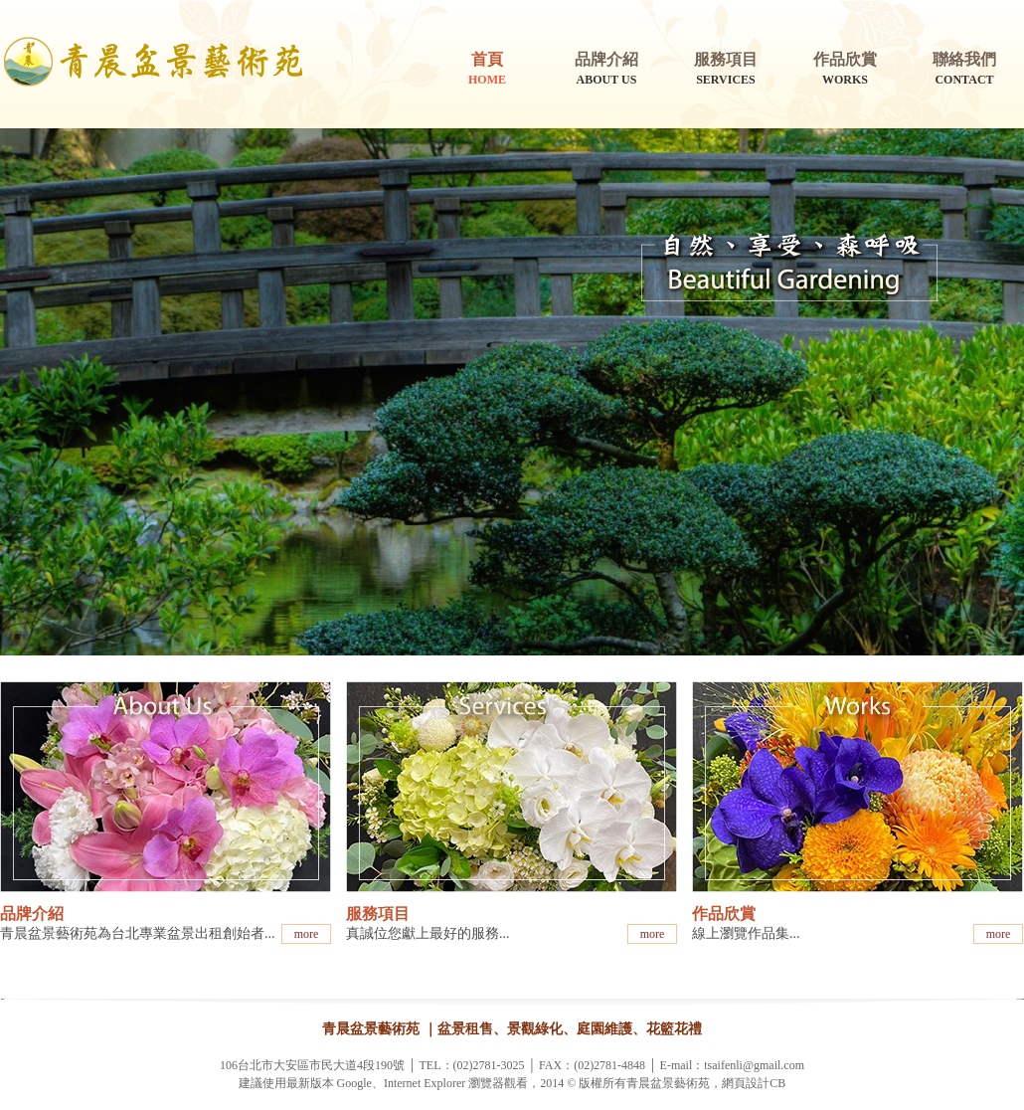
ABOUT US (606, 68)
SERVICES (725, 68)
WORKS (845, 68)
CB (777, 1083)
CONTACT (964, 68)
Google (354, 1083)
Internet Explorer (424, 1083)
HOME (487, 68)
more (306, 934)
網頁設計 (745, 1083)
